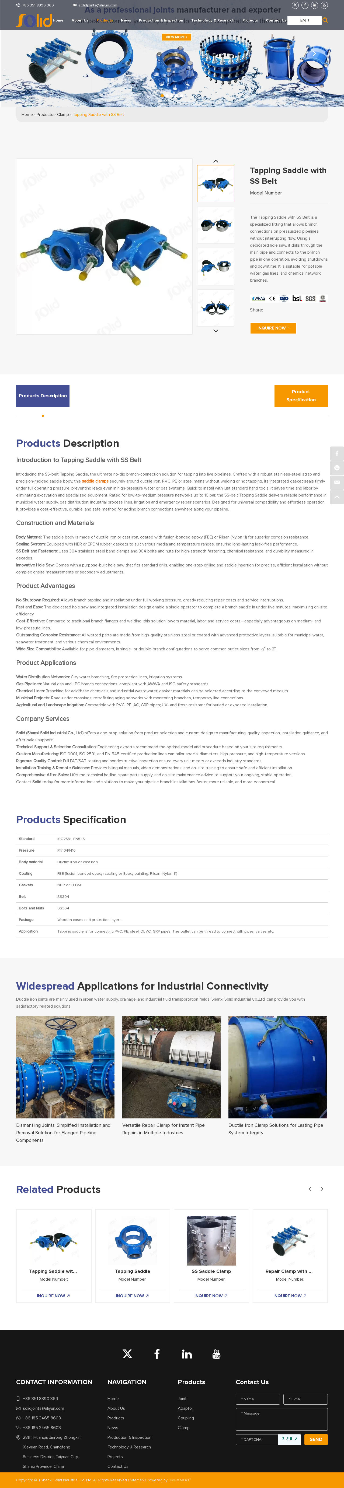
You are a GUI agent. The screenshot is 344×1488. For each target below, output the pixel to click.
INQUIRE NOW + (273, 328)
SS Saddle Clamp (211, 1271)
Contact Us (276, 20)
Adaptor (185, 1408)
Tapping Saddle (132, 1271)
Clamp (63, 114)
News (126, 20)
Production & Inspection (161, 20)
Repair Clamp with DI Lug (294, 1271)
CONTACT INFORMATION (54, 1382)
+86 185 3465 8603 (42, 1418)
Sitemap (137, 1480)
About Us (80, 20)
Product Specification (301, 395)
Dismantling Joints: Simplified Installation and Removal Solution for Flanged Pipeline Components (63, 1133)
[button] (314, 53)
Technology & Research (212, 20)
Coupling (186, 1418)
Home (58, 20)
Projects (250, 20)
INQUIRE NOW (54, 1296)
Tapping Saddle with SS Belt (98, 114)
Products (104, 20)
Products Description (43, 396)
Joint (182, 1399)
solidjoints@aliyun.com (98, 5)
